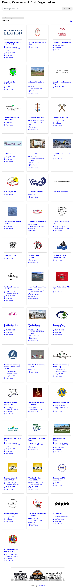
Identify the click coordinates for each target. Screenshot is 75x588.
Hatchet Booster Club (60, 118)
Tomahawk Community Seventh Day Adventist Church (12, 367)
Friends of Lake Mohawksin (9, 83)
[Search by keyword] (32, 8)
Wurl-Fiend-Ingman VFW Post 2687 (11, 550)
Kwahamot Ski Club (35, 192)
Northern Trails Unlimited (33, 256)
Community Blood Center (62, 42)
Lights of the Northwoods (37, 221)
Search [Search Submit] (67, 8)
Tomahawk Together (11, 514)
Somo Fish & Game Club (37, 287)
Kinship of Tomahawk (36, 154)
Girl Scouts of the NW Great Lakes (11, 119)
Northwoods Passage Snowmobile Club (60, 256)
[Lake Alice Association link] (62, 181)
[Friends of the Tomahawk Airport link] (62, 71)
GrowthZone (41, 585)
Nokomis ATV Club (10, 255)
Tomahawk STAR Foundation (59, 479)
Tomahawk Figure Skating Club (10, 403)
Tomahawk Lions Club (61, 402)
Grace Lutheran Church (36, 118)
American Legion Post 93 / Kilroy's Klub (12, 43)
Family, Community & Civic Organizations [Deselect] (13, 18)
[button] (67, 21)
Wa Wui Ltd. (57, 514)
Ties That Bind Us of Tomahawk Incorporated (12, 326)
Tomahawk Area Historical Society (34, 326)
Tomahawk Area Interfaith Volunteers (60, 326)
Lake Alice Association (61, 192)
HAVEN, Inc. (8, 154)
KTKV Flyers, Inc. (10, 192)
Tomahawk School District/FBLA (10, 479)
